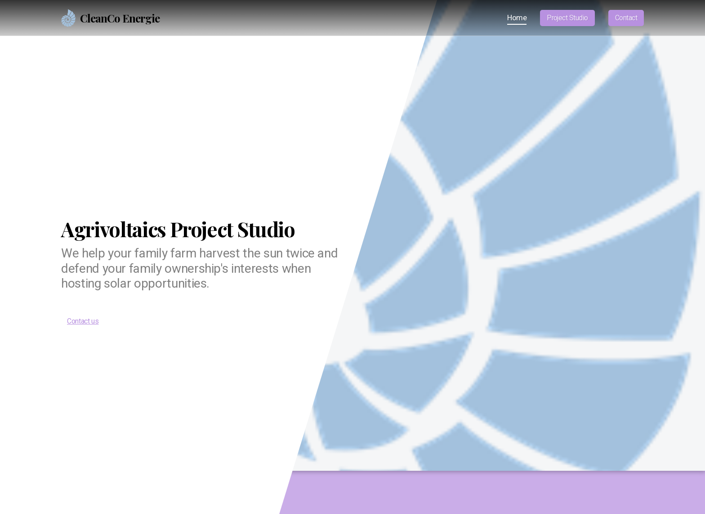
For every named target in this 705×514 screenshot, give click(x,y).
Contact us (82, 321)
